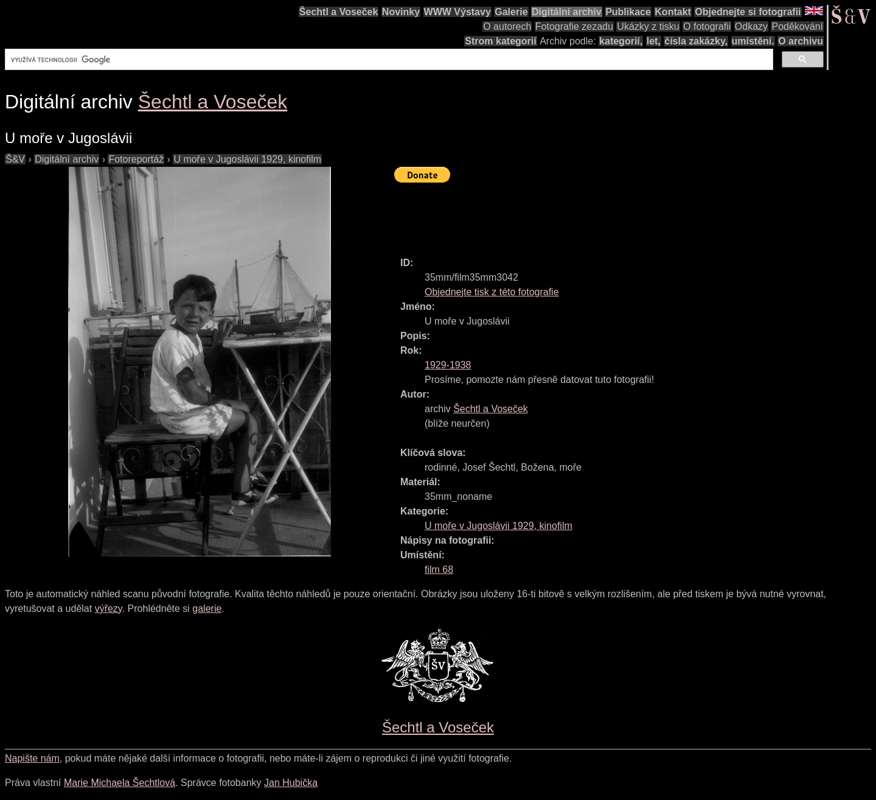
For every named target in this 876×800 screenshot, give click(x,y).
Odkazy (751, 26)
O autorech (507, 26)
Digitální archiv (567, 12)
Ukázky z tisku (648, 26)
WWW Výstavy (457, 12)
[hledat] (388, 59)
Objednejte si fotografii (748, 12)
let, (654, 41)
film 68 (439, 569)
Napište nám (32, 758)
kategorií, (620, 41)
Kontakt (673, 12)
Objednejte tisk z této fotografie (492, 292)
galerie (206, 608)
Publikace (628, 12)
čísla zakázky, (696, 41)
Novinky (401, 12)
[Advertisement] (615, 214)
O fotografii (707, 26)
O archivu (800, 41)
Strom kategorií (500, 41)
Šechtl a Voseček (338, 12)
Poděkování (797, 26)
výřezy (108, 608)
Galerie (511, 12)
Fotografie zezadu (574, 26)
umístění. (753, 41)
